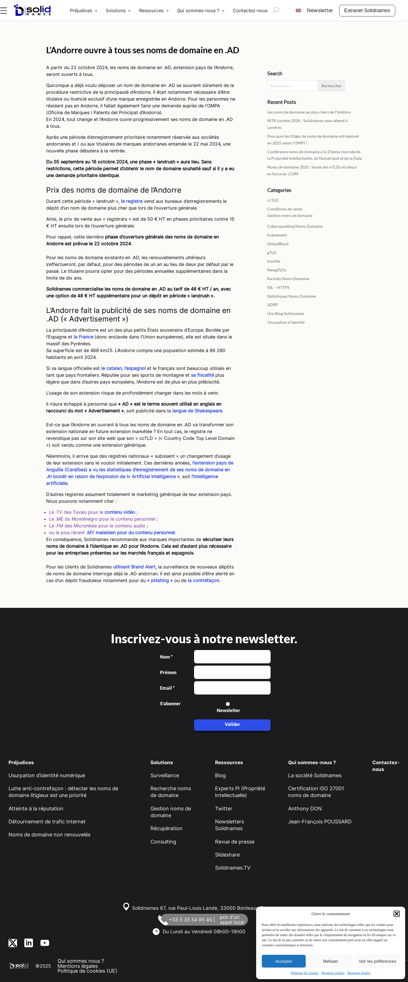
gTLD (272, 252)
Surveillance (164, 775)
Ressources (151, 10)
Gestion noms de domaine (290, 215)
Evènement (277, 235)
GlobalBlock (278, 243)
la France (83, 337)
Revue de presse (234, 842)
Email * (167, 688)
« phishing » (160, 580)
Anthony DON (305, 808)
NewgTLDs (276, 269)
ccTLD (273, 200)
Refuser (330, 961)
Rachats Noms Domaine (288, 278)
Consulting (163, 842)
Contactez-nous (250, 10)
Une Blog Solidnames (285, 313)
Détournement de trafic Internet (47, 822)
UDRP (272, 304)
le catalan (111, 368)
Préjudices (81, 10)
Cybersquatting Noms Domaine (295, 226)
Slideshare (227, 855)
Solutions (116, 10)
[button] (397, 914)
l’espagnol (135, 368)
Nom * (166, 657)
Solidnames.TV (232, 868)
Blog (220, 775)
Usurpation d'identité (286, 322)
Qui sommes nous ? (81, 961)
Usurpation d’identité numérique (46, 775)
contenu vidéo (120, 512)
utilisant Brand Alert (134, 567)
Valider (232, 724)
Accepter (283, 961)
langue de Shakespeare (197, 411)
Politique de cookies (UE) (87, 971)
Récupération (166, 828)
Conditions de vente (284, 208)
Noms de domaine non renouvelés (49, 835)
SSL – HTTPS (278, 287)
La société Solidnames (314, 775)
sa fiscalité (202, 375)
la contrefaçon (203, 580)
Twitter (223, 808)
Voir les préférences (377, 961)
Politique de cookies (304, 973)
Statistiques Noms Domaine (291, 296)
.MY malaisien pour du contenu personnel (130, 532)
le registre (131, 201)
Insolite (273, 261)
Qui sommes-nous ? (198, 10)
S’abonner (170, 703)
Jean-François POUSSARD (320, 822)
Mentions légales (333, 973)
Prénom (168, 672)
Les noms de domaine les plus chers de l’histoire (308, 112)
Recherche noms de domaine (170, 791)
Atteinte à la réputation (35, 808)
